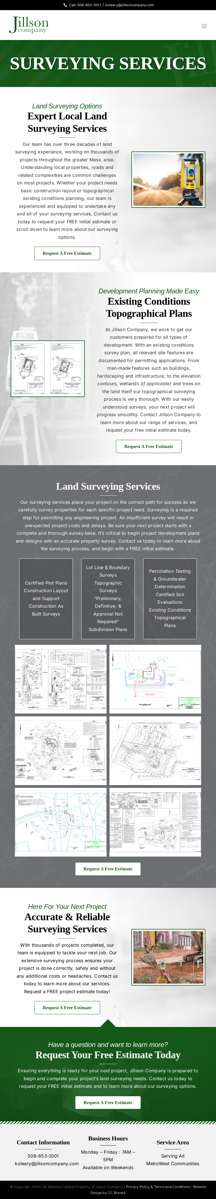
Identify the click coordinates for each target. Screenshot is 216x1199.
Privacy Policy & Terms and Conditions (158, 1187)
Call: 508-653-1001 (81, 5)
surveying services (50, 502)
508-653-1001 (43, 1156)
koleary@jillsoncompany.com (129, 5)
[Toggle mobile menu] (205, 26)
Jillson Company (176, 414)
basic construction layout (48, 190)
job (102, 952)
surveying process (63, 960)
